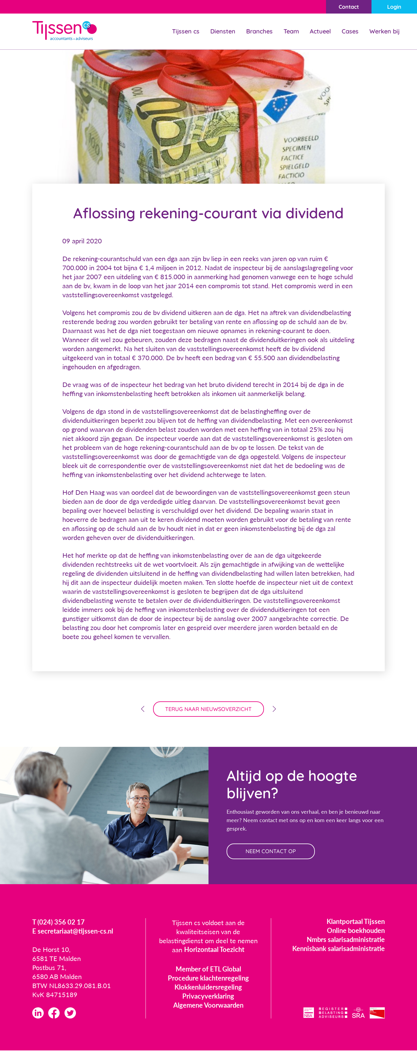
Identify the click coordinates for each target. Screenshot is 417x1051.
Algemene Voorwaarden (208, 1005)
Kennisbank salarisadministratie (338, 949)
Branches (259, 31)
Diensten (222, 31)
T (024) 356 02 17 (58, 922)
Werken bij (384, 31)
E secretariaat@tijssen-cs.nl (72, 932)
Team (291, 31)
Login (394, 6)
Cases (350, 31)
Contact (348, 6)
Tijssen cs (185, 31)
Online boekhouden (356, 931)
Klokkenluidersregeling (208, 987)
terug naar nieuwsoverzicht (208, 709)
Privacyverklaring (208, 996)
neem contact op (271, 851)
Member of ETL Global (208, 969)
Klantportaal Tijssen (356, 922)
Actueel (320, 31)
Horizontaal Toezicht (214, 950)
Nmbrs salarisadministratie (346, 940)
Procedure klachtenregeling (208, 978)
